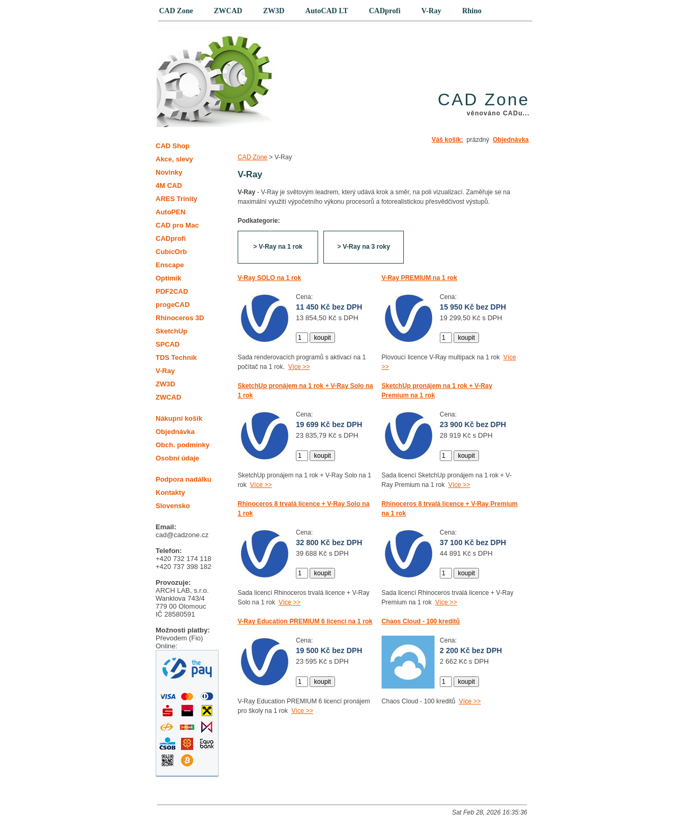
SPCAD (168, 344)
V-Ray (165, 371)
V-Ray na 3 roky (366, 246)
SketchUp (171, 331)
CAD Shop (172, 146)
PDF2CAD (172, 291)
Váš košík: (447, 139)
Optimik (168, 278)
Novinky (169, 172)
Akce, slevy (174, 159)
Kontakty (170, 492)
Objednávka (511, 139)
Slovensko (173, 506)
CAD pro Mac (177, 225)
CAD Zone (252, 157)
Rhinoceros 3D (180, 318)
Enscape (170, 265)
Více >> (299, 366)
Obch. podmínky (183, 445)
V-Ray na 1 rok (281, 246)
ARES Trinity (176, 199)
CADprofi (171, 238)
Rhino (472, 11)
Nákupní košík (179, 418)
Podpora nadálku (183, 479)
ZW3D (165, 384)
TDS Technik (176, 357)
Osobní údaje (177, 458)
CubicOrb (171, 252)
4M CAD (169, 185)
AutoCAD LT (326, 11)
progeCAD (172, 305)
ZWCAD (168, 397)
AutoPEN (170, 212)
